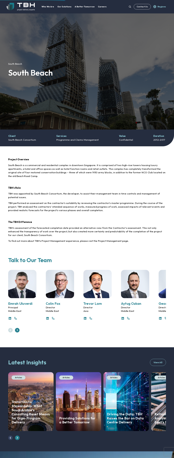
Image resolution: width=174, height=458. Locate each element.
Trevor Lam (92, 303)
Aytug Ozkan (131, 303)
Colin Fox (53, 303)
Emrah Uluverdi (20, 303)
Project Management (110, 240)
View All (158, 362)
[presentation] (10, 330)
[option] (87, 71)
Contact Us (142, 6)
